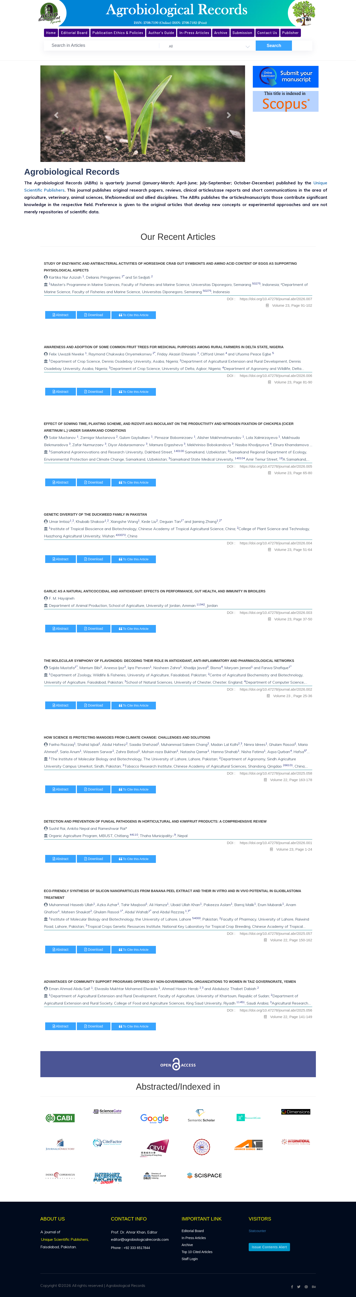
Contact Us (267, 32)
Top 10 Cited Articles (197, 1252)
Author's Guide (161, 32)
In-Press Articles (194, 32)
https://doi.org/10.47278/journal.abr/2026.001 (276, 843)
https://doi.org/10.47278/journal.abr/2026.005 (276, 466)
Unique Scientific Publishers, (65, 1239)
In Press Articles (194, 1238)
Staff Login (190, 1259)
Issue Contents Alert (269, 1247)
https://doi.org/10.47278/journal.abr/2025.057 (276, 933)
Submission (242, 32)
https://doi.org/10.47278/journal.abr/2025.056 (276, 1010)
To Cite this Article (133, 315)
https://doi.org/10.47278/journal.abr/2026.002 (276, 689)
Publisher (290, 32)
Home (51, 32)
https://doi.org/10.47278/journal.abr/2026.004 (276, 543)
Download (93, 315)
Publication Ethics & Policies (118, 32)
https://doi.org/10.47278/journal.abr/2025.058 (276, 773)
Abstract (60, 315)
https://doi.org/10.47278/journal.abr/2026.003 (276, 612)
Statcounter (257, 1231)
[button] (55, 113)
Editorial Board (74, 32)
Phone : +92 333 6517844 (130, 1248)
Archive (220, 32)
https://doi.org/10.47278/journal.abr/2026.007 (276, 299)
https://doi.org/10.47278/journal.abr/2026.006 (276, 376)
